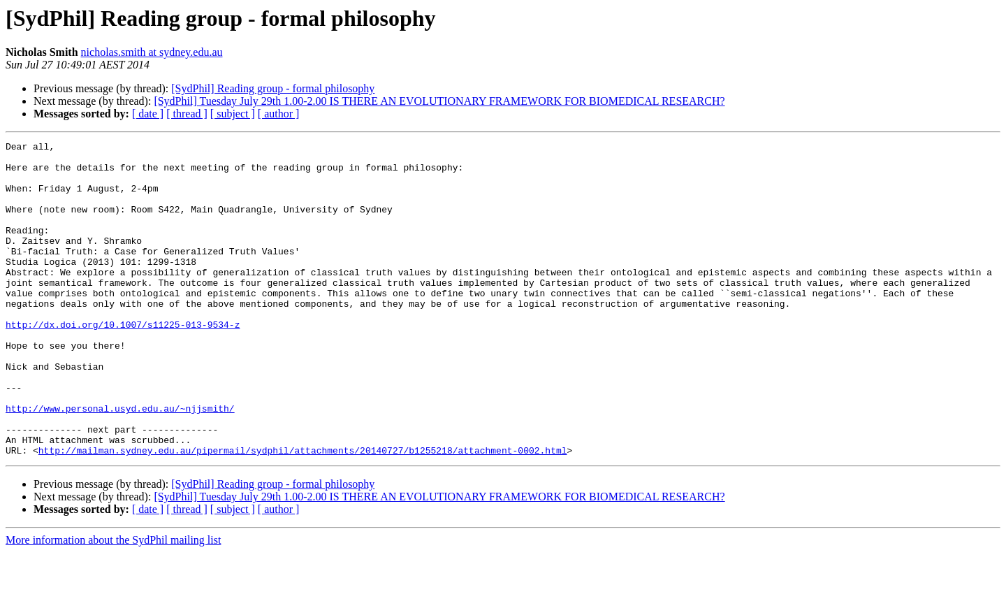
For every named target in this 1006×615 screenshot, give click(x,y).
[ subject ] (232, 114)
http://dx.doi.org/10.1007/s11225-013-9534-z (123, 362)
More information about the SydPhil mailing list (113, 603)
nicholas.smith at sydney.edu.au (152, 52)
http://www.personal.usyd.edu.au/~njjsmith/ (120, 462)
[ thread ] (186, 114)
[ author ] (279, 114)
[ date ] (147, 114)
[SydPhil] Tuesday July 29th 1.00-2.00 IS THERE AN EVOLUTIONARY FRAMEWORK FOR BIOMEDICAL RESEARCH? (439, 101)
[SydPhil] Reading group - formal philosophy (272, 88)
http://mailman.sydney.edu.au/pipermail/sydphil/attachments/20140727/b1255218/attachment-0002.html (302, 513)
